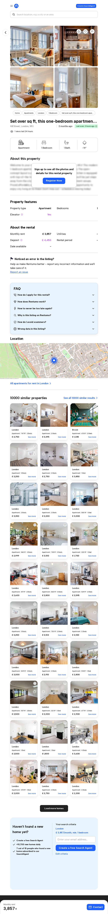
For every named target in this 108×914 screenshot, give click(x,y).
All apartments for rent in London (30, 383)
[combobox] (54, 14)
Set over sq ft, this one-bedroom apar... (77, 113)
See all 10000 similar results (81, 397)
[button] (96, 126)
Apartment (45, 208)
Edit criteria (62, 853)
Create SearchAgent (86, 6)
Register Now (54, 180)
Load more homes (54, 808)
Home (17, 113)
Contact (95, 907)
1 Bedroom (53, 113)
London (41, 113)
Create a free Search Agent (75, 847)
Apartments (28, 113)
